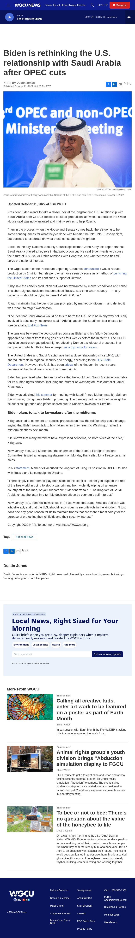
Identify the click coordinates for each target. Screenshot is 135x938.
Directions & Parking (115, 907)
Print (127, 83)
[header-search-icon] (92, 5)
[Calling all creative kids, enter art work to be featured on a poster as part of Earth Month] (30, 707)
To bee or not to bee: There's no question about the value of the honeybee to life (91, 819)
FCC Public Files (86, 921)
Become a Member (60, 898)
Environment (64, 695)
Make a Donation (59, 890)
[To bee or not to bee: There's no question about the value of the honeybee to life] (30, 819)
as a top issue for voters (80, 347)
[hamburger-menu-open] (8, 5)
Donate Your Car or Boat (60, 921)
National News (24, 537)
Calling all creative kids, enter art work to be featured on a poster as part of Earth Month (91, 709)
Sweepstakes (84, 890)
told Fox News (37, 325)
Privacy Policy (84, 929)
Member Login (112, 914)
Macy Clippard (64, 830)
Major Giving (57, 906)
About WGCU (84, 898)
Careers (81, 913)
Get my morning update (107, 654)
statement (22, 468)
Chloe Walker (64, 770)
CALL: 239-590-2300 (115, 890)
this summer (43, 394)
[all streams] (130, 17)
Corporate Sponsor (60, 913)
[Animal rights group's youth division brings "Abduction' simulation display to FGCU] (30, 759)
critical (69, 364)
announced (91, 269)
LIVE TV (103, 5)
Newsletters (110, 922)
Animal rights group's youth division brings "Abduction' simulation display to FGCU (91, 758)
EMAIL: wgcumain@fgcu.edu (115, 898)
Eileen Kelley (63, 724)
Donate (121, 5)
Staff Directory (84, 906)
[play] (9, 17)
